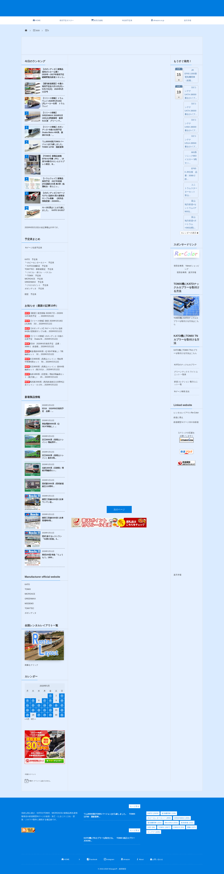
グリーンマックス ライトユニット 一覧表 (186, 373)
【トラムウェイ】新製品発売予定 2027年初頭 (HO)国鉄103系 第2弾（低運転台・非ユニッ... (53, 182)
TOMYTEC (29, 608)
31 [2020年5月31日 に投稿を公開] (62, 715)
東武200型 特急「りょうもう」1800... (52, 556)
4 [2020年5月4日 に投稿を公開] (27, 700)
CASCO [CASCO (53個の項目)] (178, 827)
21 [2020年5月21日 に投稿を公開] (44, 710)
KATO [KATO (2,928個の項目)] (153, 813)
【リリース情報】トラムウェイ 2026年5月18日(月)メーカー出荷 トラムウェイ (53, 102)
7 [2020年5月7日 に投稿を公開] (44, 700)
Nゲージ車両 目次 (182, 391)
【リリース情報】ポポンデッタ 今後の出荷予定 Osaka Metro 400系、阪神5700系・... (53, 131)
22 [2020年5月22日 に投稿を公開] (50, 710)
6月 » (33, 719)
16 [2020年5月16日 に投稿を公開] (56, 705)
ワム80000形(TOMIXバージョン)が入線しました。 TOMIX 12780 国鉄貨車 (53, 144)
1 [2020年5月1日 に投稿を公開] (50, 696)
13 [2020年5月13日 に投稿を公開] (39, 705)
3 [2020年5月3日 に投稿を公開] (61, 696)
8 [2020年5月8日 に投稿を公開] (50, 700)
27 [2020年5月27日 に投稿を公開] (39, 715)
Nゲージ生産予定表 (33, 248)
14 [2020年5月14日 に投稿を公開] (44, 705)
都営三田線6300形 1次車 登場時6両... (52, 519)
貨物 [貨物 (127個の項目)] (191, 827)
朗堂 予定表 (30, 294)
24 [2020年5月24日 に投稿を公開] (62, 710)
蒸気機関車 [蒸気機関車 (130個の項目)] (169, 813)
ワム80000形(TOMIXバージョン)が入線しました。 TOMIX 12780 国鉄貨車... (109, 815)
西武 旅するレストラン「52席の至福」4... (52, 537)
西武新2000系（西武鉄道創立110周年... (53, 485)
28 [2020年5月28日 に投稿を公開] (44, 715)
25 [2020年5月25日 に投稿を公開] (27, 715)
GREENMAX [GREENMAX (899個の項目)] (182, 818)
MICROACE (30, 594)
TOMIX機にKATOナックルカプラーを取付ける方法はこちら (186, 321)
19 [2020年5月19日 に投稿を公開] (33, 710)
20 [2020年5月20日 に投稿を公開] (39, 710)
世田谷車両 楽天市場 (186, 272)
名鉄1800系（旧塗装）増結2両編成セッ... (53, 469)
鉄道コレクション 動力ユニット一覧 (186, 383)
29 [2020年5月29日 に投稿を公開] (50, 715)
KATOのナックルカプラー (185, 365)
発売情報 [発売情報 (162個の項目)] (187, 823)
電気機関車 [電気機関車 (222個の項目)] (154, 823)
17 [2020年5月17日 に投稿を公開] (62, 705)
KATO (27, 584)
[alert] (45, 781)
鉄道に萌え (178, 417)
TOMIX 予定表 (34, 275)
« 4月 (27, 719)
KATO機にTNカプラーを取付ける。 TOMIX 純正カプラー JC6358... (110, 839)
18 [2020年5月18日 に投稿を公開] (27, 710)
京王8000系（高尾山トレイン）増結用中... (53, 441)
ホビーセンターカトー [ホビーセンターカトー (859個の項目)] (159, 818)
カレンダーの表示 (189, 233)
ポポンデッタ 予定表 (34, 288)
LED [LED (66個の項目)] (151, 827)
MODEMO (29, 603)
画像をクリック (44, 648)
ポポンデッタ (30, 613)
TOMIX (28, 589)
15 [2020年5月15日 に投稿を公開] (50, 705)
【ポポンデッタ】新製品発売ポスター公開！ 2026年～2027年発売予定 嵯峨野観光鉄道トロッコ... (53, 73)
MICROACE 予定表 (34, 279)
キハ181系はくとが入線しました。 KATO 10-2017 (53, 208)
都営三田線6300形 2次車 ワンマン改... (52, 500)
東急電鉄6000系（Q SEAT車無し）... (50, 425)
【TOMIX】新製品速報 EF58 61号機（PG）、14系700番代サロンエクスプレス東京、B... (53, 160)
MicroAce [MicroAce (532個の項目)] (171, 823)
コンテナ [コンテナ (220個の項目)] (153, 832)
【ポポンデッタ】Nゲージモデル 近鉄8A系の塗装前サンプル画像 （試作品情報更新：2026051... (53, 197)
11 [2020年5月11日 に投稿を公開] (27, 705)
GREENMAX (30, 599)
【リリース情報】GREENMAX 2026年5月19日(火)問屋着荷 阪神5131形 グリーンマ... (52, 117)
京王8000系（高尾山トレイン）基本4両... (53, 456)
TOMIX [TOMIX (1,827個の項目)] (164, 827)
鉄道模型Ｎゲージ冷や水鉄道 (186, 422)
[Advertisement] (117, 10)
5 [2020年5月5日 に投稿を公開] (33, 700)
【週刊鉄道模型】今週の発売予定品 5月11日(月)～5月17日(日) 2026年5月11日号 (53, 88)
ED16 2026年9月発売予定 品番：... (53, 409)
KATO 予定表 (31, 259)
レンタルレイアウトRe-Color (186, 413)
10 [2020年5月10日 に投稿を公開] (62, 700)
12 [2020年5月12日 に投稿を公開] (33, 705)
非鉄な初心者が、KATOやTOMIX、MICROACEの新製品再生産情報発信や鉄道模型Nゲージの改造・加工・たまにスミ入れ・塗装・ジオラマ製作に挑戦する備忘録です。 (49, 816)
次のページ (119, 315)
